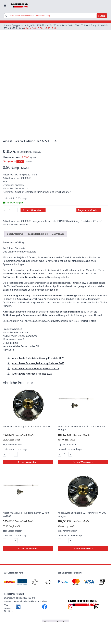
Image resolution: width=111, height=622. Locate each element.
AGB (6, 605)
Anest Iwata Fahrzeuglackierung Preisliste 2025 (38, 363)
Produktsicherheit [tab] (37, 233)
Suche (101, 15)
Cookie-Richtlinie (8, 610)
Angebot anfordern (88, 210)
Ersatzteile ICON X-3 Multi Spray (19, 28)
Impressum (9, 598)
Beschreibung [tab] (15, 233)
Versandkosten (15, 444)
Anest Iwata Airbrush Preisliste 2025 (32, 373)
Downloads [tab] (58, 233)
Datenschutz (10, 601)
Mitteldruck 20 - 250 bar (48, 25)
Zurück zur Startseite (14, 248)
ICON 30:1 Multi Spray (85, 25)
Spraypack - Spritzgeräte (23, 25)
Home (7, 25)
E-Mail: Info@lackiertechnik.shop (31, 601)
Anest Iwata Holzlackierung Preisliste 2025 (35, 368)
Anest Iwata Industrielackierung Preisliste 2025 (38, 358)
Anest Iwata (67, 25)
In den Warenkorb (33, 210)
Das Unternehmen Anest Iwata (19, 251)
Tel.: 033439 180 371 (25, 598)
